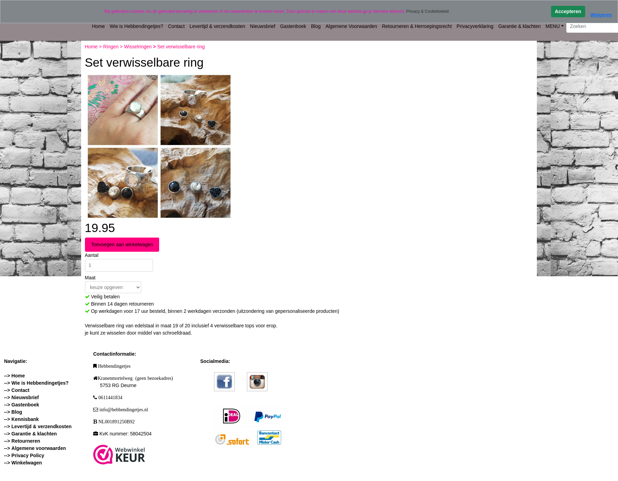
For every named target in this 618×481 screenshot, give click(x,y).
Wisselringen (138, 46)
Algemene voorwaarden (38, 448)
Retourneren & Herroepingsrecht (417, 26)
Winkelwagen (26, 462)
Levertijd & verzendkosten (217, 26)
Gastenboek (293, 26)
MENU (552, 26)
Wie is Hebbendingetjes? (136, 26)
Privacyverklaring (475, 26)
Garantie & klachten (519, 26)
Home (98, 26)
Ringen (111, 46)
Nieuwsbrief (262, 26)
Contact (176, 26)
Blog (316, 26)
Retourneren (25, 441)
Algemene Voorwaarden (351, 26)
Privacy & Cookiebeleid (427, 11)
